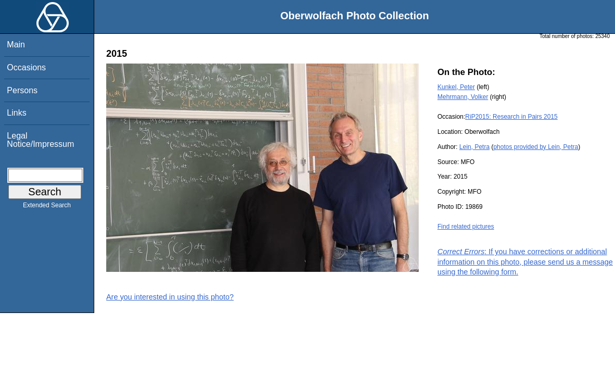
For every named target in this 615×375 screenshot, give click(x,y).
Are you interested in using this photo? (170, 297)
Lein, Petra (474, 147)
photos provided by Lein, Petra (535, 147)
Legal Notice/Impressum (40, 139)
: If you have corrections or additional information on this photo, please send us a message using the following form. (525, 261)
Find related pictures (465, 226)
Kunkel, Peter (456, 87)
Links (16, 112)
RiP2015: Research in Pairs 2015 (511, 116)
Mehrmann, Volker (462, 97)
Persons (22, 90)
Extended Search (47, 207)
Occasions (26, 67)
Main (16, 44)
